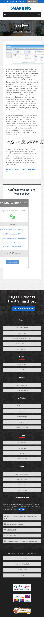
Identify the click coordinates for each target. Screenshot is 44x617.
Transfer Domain (22, 390)
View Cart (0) (21, 2)
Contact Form (22, 479)
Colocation (22, 333)
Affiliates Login (22, 417)
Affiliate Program (22, 427)
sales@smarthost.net (13, 524)
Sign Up (21, 370)
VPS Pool (28, 32)
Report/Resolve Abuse (22, 474)
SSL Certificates (22, 349)
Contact (10, 2)
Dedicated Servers (22, 344)
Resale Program (22, 364)
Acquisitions (22, 448)
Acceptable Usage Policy (22, 564)
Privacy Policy (22, 570)
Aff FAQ (22, 411)
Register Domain (22, 385)
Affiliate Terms (22, 406)
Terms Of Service (22, 558)
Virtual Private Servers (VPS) (22, 338)
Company (22, 453)
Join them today (23, 308)
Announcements (22, 459)
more (21, 509)
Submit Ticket (22, 485)
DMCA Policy (22, 575)
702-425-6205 (10, 530)
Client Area (32, 2)
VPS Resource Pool (22, 328)
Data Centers (22, 443)
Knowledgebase (22, 490)
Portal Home (17, 32)
